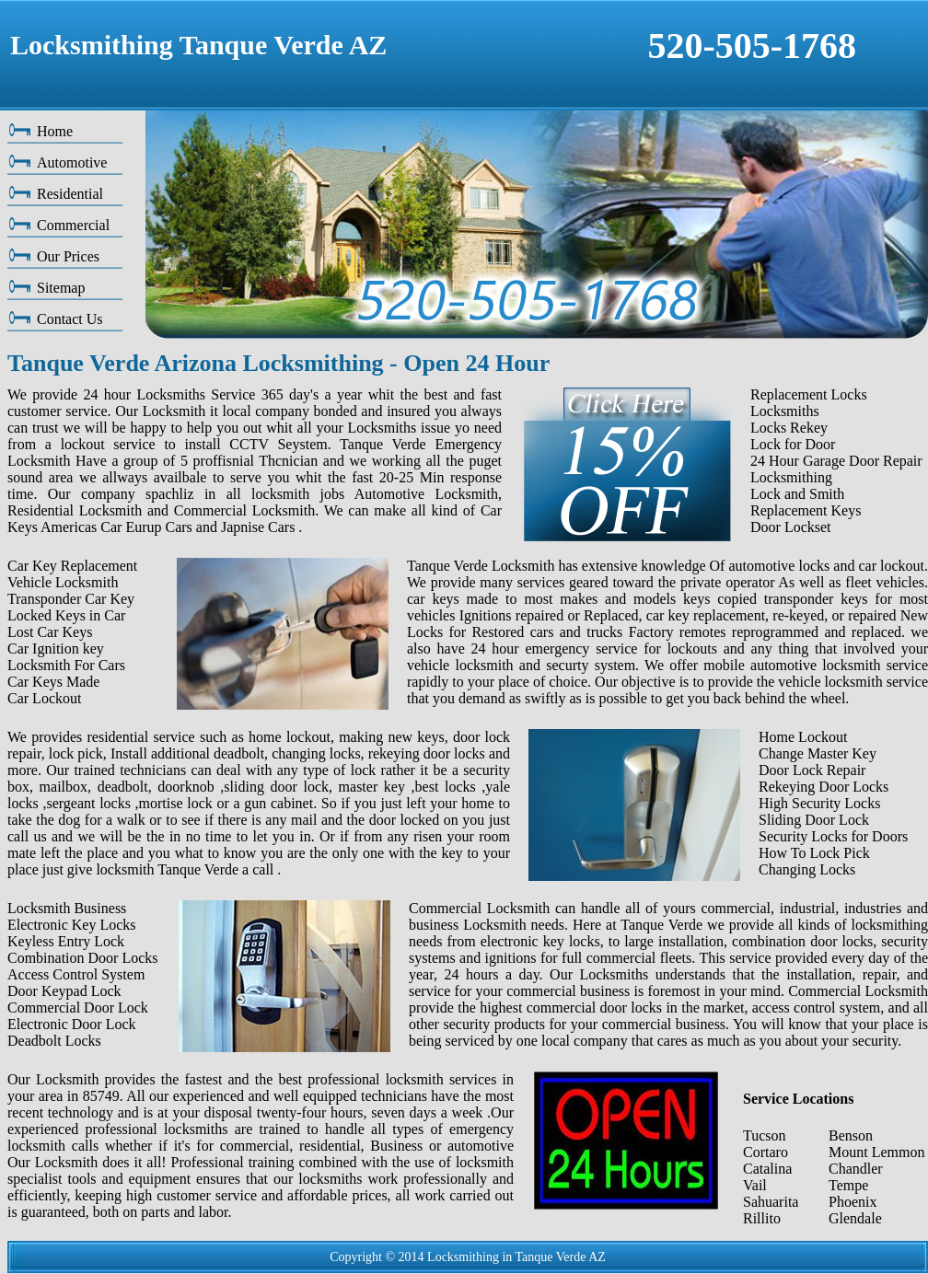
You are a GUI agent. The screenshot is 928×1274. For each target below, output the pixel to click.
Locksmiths (784, 411)
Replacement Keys (805, 510)
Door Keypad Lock (64, 991)
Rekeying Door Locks (823, 786)
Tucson (764, 1135)
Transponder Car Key (70, 599)
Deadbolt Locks (54, 1040)
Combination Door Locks (82, 958)
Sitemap (61, 287)
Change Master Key (817, 753)
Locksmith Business (66, 908)
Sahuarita (770, 1202)
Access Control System (76, 974)
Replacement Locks (808, 394)
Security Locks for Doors (833, 836)
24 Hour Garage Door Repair (836, 461)
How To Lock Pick (814, 853)
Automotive (72, 162)
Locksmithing (791, 477)
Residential (70, 194)
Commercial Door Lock (77, 1007)
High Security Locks (819, 803)
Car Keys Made (53, 681)
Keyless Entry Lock (65, 941)
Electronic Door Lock (71, 1024)
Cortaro (765, 1152)
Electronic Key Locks (71, 924)
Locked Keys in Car (66, 615)
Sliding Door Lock (814, 820)
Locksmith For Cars (66, 665)
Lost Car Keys (49, 632)
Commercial (73, 225)
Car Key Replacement (72, 565)
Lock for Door (792, 444)
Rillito (762, 1218)
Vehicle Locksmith (62, 582)
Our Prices (68, 256)
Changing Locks (807, 869)
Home (55, 131)
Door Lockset (790, 527)
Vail (755, 1185)
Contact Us (70, 319)
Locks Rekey (789, 427)
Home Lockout (803, 737)
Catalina (767, 1168)
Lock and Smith (797, 494)
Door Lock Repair (812, 770)
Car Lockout (44, 698)
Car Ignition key (55, 648)
